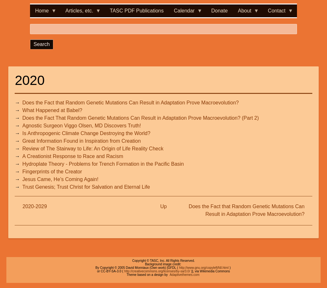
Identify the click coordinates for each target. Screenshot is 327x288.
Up (163, 206)
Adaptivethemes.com (184, 275)
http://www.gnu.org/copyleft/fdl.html (204, 267)
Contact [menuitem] (278, 12)
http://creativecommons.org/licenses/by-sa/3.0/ (157, 271)
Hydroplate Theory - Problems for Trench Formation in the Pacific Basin (103, 164)
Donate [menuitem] (219, 10)
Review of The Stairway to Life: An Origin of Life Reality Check (93, 148)
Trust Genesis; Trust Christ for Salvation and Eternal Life (86, 187)
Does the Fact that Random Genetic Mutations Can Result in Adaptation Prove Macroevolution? (130, 102)
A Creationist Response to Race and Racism (72, 156)
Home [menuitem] (43, 12)
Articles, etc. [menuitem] (80, 12)
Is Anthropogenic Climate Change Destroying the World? (86, 133)
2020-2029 (34, 206)
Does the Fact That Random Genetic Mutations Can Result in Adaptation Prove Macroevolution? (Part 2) (140, 118)
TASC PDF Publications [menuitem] (137, 10)
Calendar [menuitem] (185, 12)
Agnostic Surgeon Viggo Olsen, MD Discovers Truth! (81, 125)
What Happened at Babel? (52, 110)
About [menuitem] (246, 12)
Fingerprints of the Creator (52, 171)
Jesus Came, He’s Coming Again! (60, 179)
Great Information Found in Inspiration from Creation (81, 141)
